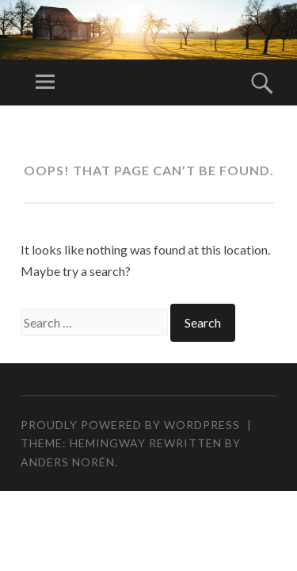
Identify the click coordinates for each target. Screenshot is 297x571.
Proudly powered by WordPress (130, 424)
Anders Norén (68, 462)
